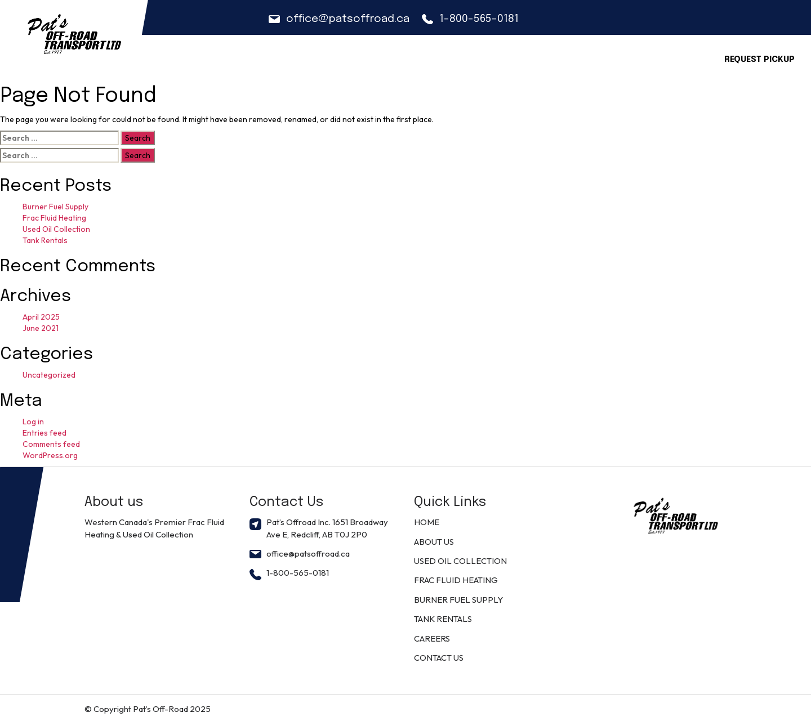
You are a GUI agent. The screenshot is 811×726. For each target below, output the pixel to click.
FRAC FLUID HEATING (456, 580)
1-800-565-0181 (470, 19)
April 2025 (41, 317)
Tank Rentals (45, 240)
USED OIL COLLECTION (460, 560)
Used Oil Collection (56, 229)
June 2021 (41, 328)
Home (353, 57)
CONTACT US (656, 57)
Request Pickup (759, 59)
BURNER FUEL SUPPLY (458, 599)
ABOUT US (404, 57)
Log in (33, 421)
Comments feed (51, 444)
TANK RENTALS (443, 618)
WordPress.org (50, 455)
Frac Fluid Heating (54, 218)
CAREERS (527, 57)
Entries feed (44, 433)
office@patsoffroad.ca (339, 19)
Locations (588, 57)
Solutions (466, 57)
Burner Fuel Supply (55, 206)
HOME (426, 522)
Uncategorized (49, 375)
